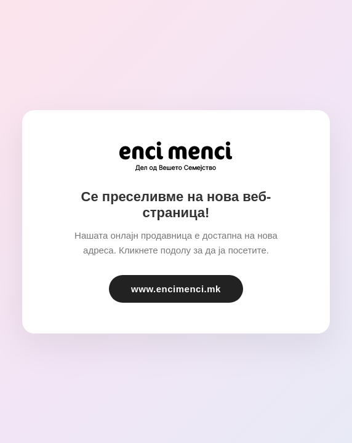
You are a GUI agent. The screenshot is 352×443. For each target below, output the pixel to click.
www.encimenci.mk (176, 289)
